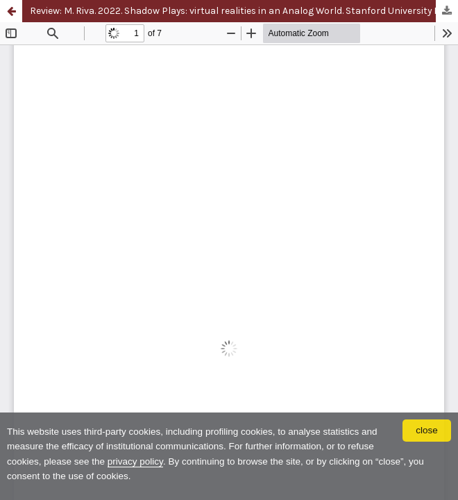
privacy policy (135, 461)
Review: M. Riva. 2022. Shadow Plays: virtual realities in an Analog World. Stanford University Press (244, 11)
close (427, 430)
